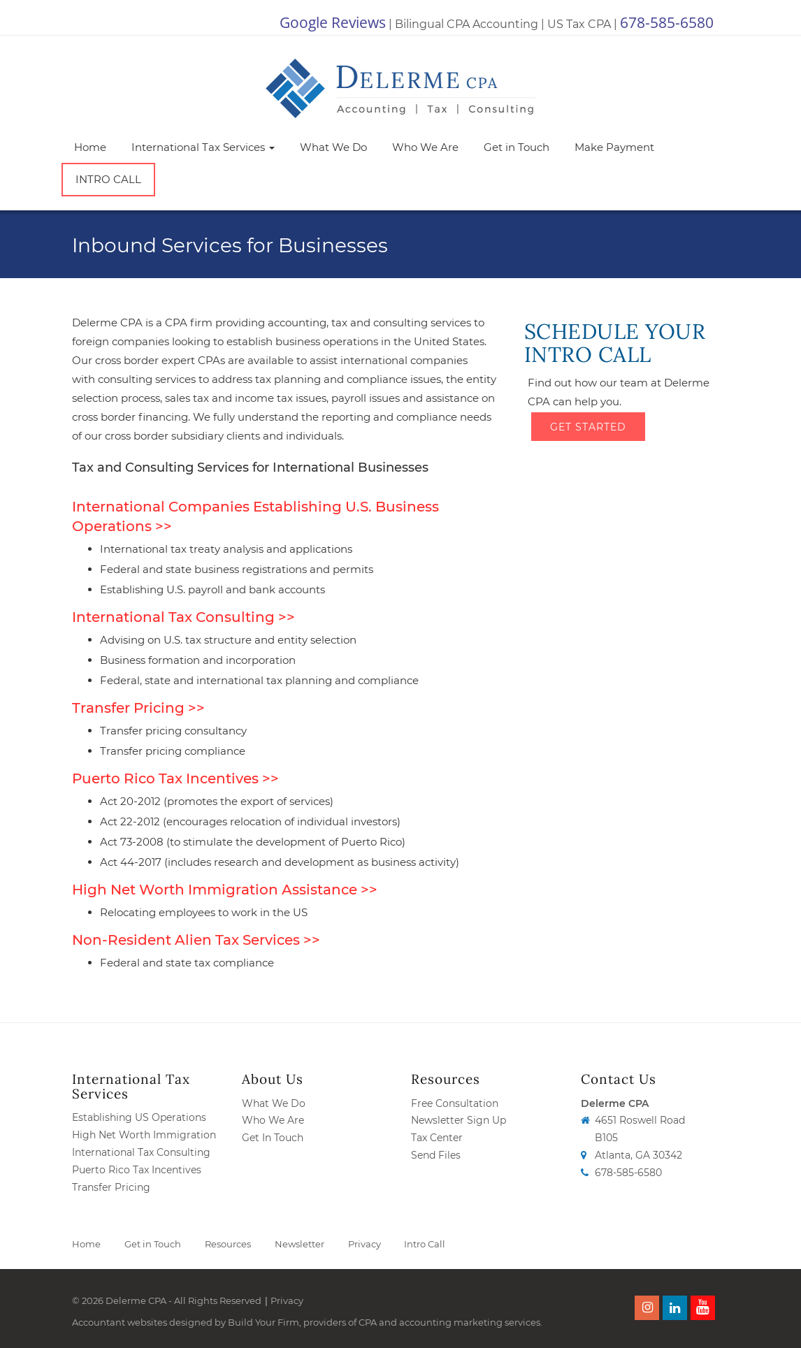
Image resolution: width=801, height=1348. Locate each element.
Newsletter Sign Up (458, 1120)
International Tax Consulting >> (183, 617)
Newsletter (299, 1243)
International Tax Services (203, 147)
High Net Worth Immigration (144, 1135)
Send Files (436, 1155)
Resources (228, 1243)
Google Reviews (333, 22)
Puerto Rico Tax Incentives (136, 1170)
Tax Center (437, 1137)
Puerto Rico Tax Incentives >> (175, 778)
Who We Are (425, 147)
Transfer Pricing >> (138, 708)
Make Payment (614, 147)
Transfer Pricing (111, 1187)
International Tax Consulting (141, 1152)
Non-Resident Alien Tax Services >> (196, 940)
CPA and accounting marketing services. (450, 1322)
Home (90, 147)
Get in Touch (516, 147)
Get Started (588, 425)
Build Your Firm (263, 1322)
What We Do (333, 147)
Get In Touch (272, 1137)
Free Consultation (454, 1103)
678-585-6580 (667, 22)
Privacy (364, 1243)
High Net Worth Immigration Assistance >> (224, 889)
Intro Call (108, 179)
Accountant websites (119, 1322)
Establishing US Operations (139, 1117)
